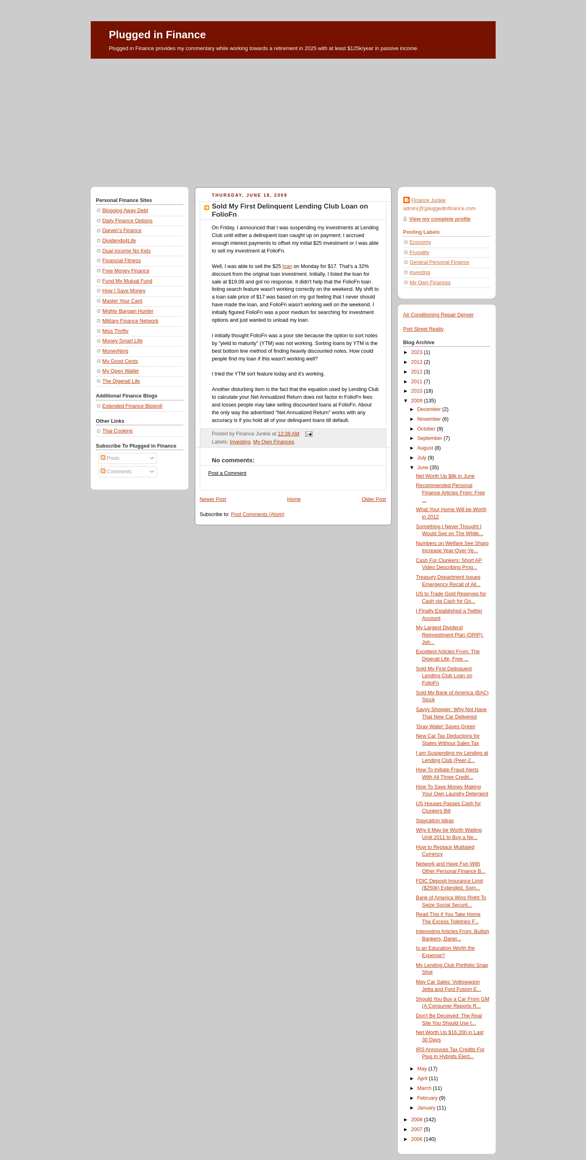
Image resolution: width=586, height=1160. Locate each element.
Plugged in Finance (157, 35)
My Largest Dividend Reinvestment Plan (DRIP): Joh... (449, 635)
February (428, 1098)
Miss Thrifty (116, 331)
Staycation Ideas (435, 821)
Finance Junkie (428, 200)
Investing (240, 442)
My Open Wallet (121, 371)
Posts (110, 458)
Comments (116, 472)
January (427, 1108)
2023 (417, 352)
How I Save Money (124, 291)
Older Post (374, 499)
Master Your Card (122, 301)
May (422, 1069)
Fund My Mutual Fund (128, 281)
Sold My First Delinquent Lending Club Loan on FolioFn (444, 676)
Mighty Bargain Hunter (128, 311)
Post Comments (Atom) (257, 514)
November (429, 419)
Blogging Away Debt (126, 210)
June (423, 467)
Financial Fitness (122, 261)
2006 (417, 1139)
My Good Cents (120, 361)
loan (287, 266)
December (429, 409)
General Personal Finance (440, 262)
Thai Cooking (118, 431)
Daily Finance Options (128, 221)
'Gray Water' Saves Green (445, 726)
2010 (417, 391)
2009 (417, 401)
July (422, 458)
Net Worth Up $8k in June (445, 476)
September (430, 438)
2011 (417, 381)
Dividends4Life (119, 241)
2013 (417, 362)
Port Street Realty (423, 329)
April (423, 1078)
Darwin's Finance (122, 230)
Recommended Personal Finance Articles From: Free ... (450, 493)
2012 (417, 372)
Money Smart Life (123, 341)
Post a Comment (227, 473)
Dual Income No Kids (127, 251)
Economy (420, 242)
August (426, 448)
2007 (417, 1129)
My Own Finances (273, 442)
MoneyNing (116, 351)
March (425, 1088)
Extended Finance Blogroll (132, 406)
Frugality (419, 252)
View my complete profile (440, 219)
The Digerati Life (121, 381)
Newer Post (213, 499)
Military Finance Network (131, 321)
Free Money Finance (126, 271)
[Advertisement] (293, 120)
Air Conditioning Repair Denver (438, 315)
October (427, 429)
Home (294, 499)
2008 (417, 1120)
